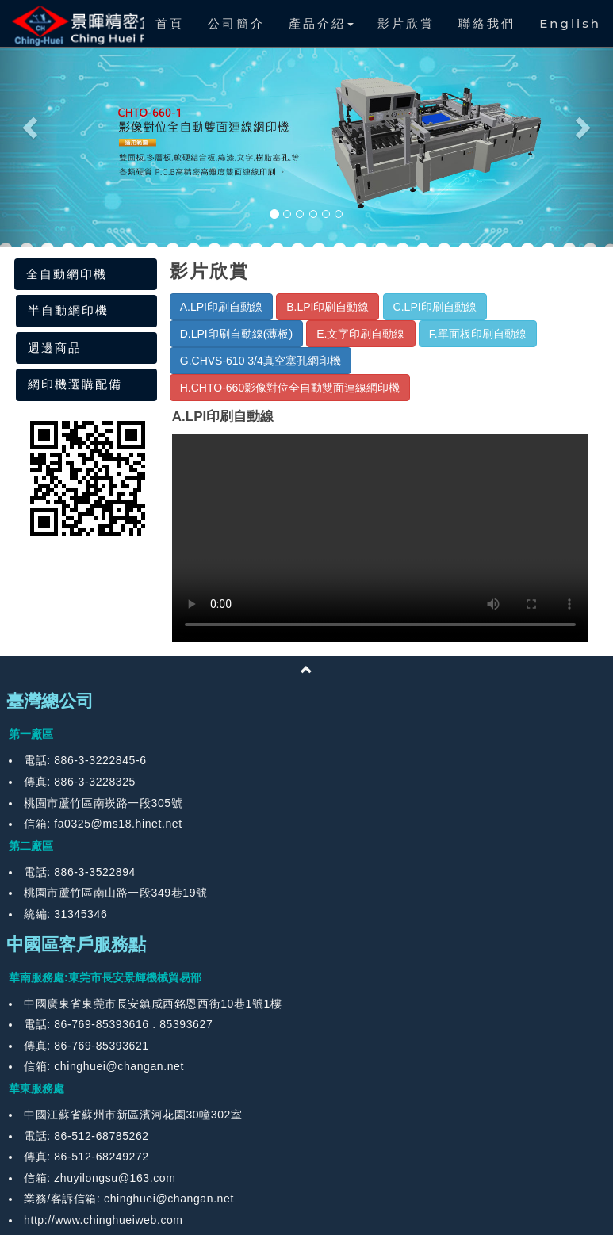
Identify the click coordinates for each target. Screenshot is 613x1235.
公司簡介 (236, 23)
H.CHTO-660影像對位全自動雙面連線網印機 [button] (290, 387)
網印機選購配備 (75, 384)
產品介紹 (321, 23)
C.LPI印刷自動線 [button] (435, 306)
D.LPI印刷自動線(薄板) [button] (236, 333)
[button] (28, 123)
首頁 (169, 23)
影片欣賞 (406, 23)
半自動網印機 (68, 310)
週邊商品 (55, 347)
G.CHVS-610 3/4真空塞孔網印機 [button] (260, 360)
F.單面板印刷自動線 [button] (478, 333)
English (570, 23)
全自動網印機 (66, 274)
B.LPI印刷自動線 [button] (327, 306)
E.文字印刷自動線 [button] (360, 333)
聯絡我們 (486, 23)
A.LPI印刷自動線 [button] (221, 306)
